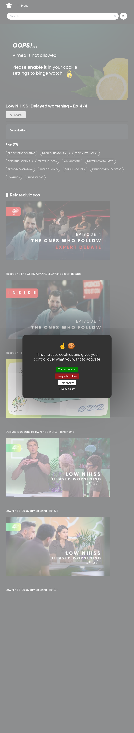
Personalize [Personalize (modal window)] (67, 383)
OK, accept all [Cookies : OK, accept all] (67, 369)
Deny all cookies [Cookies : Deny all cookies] (67, 376)
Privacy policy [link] (67, 388)
